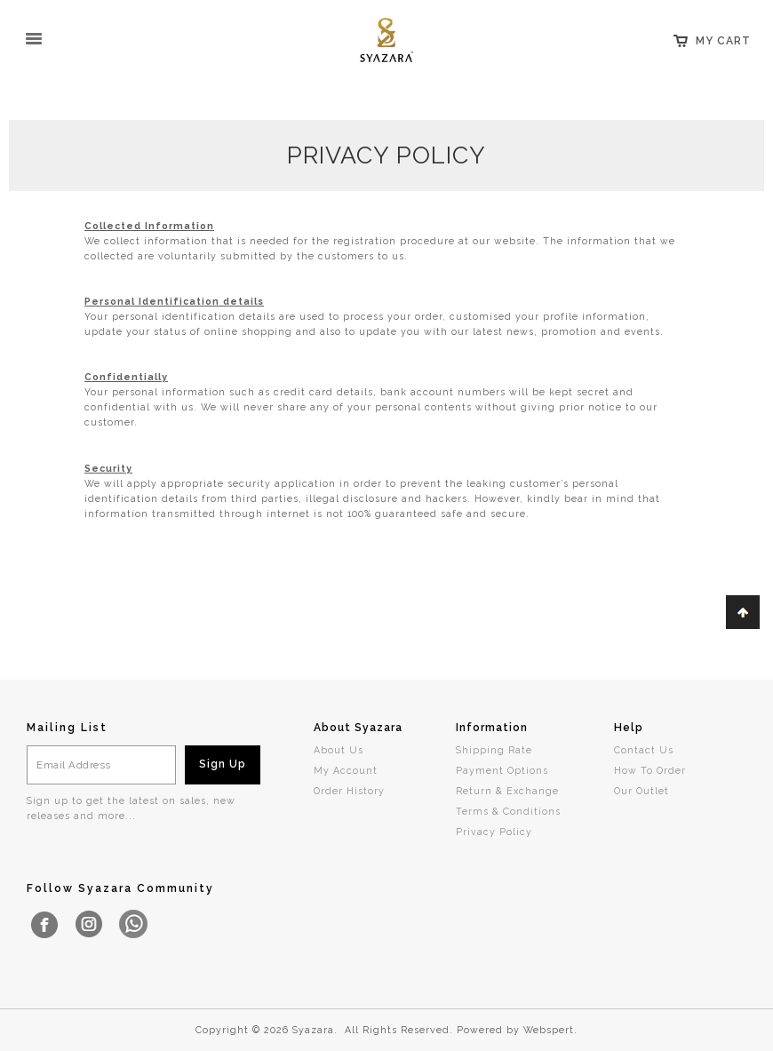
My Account (346, 770)
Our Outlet (641, 790)
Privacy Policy (494, 831)
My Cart (723, 41)
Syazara (313, 1029)
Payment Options (502, 770)
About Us (338, 749)
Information (492, 727)
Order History (349, 790)
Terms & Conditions (508, 811)
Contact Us (643, 749)
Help (628, 727)
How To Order (650, 770)
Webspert (548, 1029)
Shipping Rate (494, 749)
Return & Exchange (507, 790)
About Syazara (358, 727)
